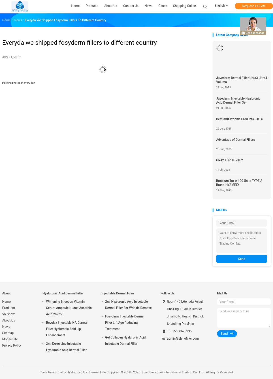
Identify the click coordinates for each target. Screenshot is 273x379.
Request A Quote (254, 6)
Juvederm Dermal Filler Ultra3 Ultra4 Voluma (241, 80)
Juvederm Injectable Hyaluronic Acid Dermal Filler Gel (238, 100)
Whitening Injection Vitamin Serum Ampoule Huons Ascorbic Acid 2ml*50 (69, 308)
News (6, 326)
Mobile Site (10, 339)
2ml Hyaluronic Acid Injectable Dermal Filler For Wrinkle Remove (128, 305)
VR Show (8, 314)
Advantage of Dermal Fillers (235, 139)
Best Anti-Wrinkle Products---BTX (239, 119)
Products (8, 308)
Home (6, 301)
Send (241, 259)
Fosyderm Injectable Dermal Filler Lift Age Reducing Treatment (124, 323)
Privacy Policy (11, 345)
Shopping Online (184, 6)
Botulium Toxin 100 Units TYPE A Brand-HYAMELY (239, 183)
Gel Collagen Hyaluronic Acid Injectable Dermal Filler (125, 340)
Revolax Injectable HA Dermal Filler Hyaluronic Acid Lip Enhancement (66, 329)
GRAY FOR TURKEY (229, 160)
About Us (8, 320)
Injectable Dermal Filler (118, 293)
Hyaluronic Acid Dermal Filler (63, 293)
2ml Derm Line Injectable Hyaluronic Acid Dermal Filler (66, 347)
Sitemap (8, 333)
